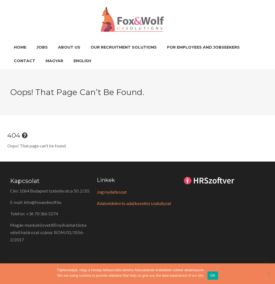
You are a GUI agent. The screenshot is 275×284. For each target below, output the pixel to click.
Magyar (54, 60)
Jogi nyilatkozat (112, 191)
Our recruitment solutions (124, 47)
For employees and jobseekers (203, 47)
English (82, 60)
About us (69, 47)
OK (212, 275)
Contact (24, 60)
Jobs (42, 47)
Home (20, 47)
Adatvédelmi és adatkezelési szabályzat (134, 203)
